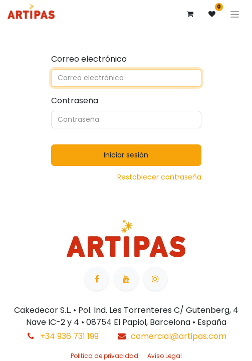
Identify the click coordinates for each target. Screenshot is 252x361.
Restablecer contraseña (159, 177)
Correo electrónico (89, 59)
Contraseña (74, 100)
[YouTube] (126, 279)
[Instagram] (155, 279)
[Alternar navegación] (234, 14)
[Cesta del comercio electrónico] (190, 14)
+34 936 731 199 (69, 336)
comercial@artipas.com (178, 336)
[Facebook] (97, 279)
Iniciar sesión (126, 155)
